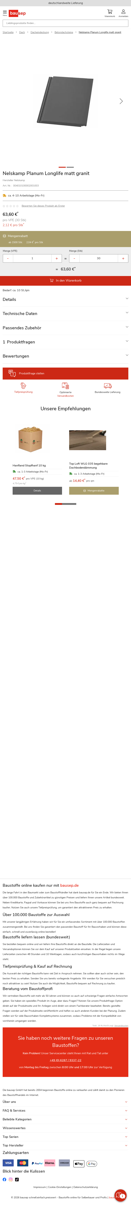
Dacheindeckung (40, 32)
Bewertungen (16, 356)
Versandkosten (65, 396)
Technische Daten (20, 313)
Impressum (39, 1187)
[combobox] (65, 23)
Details (9, 299)
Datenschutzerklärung (85, 1187)
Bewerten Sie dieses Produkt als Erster (43, 206)
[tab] (65, 299)
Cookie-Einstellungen (59, 1187)
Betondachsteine (64, 32)
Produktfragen (19, 342)
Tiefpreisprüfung (23, 392)
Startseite (8, 32)
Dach (22, 32)
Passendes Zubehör (22, 328)
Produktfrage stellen (31, 373)
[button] (121, 101)
